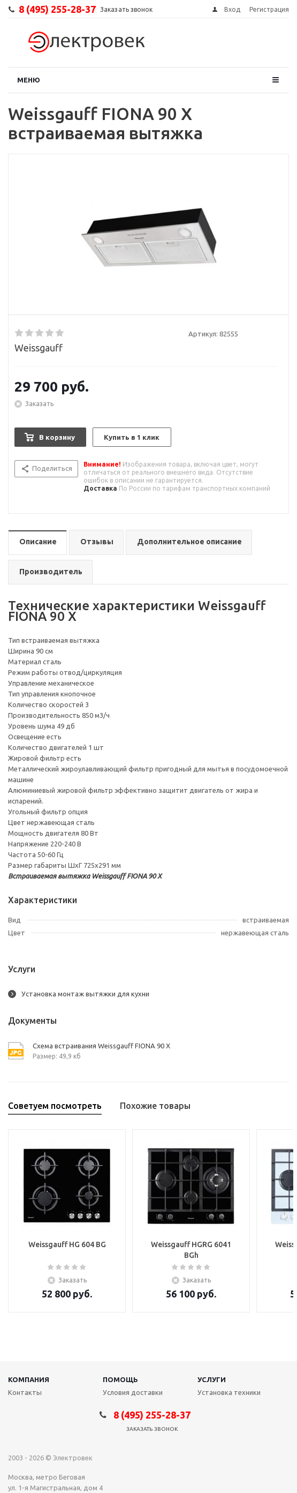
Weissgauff (38, 347)
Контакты (25, 1392)
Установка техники (229, 1392)
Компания (28, 1379)
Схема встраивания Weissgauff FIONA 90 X (101, 1045)
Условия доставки (133, 1392)
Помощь (120, 1379)
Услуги (211, 1379)
